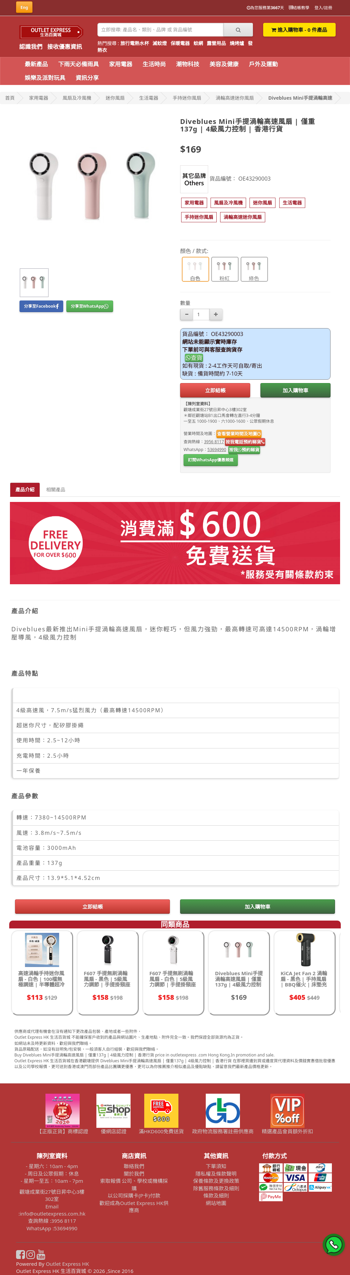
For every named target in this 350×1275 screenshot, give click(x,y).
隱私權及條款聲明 (216, 1173)
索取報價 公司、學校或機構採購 (134, 1184)
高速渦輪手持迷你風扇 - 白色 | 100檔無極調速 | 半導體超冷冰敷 (41, 982)
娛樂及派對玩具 (45, 78)
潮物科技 (187, 64)
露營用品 (216, 43)
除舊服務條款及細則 (216, 1188)
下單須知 (216, 1166)
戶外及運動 (263, 64)
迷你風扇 (115, 98)
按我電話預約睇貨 (245, 442)
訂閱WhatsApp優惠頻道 (210, 460)
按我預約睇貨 (244, 450)
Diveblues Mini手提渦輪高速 (300, 98)
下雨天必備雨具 (78, 64)
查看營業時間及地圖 (239, 434)
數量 (185, 302)
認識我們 (30, 47)
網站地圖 (216, 1203)
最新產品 (36, 64)
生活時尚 (154, 64)
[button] (194, 203)
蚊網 (198, 43)
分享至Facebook (41, 306)
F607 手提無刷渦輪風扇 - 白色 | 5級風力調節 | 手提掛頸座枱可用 (172, 982)
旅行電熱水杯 (134, 43)
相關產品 (55, 489)
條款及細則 (216, 1195)
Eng (24, 7)
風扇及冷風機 (77, 98)
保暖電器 (180, 43)
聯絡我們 (134, 1166)
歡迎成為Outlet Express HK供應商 (134, 1207)
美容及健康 (224, 64)
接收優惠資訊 (64, 47)
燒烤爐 (237, 43)
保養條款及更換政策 (216, 1180)
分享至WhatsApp (90, 306)
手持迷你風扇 (187, 98)
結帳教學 (299, 8)
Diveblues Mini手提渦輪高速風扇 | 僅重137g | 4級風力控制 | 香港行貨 (239, 982)
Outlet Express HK (67, 1263)
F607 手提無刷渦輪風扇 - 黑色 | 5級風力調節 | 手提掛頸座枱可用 (107, 982)
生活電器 (148, 98)
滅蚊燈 (159, 43)
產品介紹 (25, 489)
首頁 (10, 98)
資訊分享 (87, 78)
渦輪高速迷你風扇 (235, 98)
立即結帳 (215, 390)
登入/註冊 (323, 8)
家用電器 (120, 64)
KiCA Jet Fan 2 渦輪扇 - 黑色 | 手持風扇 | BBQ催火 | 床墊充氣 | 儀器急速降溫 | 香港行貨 (304, 984)
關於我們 (134, 1173)
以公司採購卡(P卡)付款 (134, 1195)
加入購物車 (295, 390)
